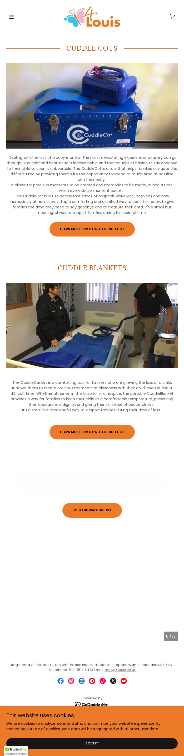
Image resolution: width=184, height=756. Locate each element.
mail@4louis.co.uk (120, 669)
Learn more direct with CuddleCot (92, 229)
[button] (19, 17)
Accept (92, 743)
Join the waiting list (92, 510)
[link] (92, 16)
